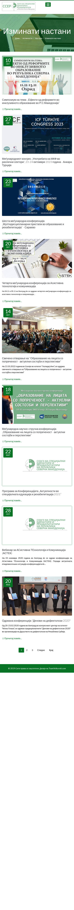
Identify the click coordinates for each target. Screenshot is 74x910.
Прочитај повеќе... (12, 109)
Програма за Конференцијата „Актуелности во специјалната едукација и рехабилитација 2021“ (31, 492)
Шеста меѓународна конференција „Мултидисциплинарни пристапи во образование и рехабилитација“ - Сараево (33, 224)
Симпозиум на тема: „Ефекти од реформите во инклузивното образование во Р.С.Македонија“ (31, 101)
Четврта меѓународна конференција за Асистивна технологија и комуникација (32, 284)
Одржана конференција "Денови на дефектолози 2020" (36, 620)
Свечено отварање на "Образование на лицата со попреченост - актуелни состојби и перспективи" (32, 360)
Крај (51, 650)
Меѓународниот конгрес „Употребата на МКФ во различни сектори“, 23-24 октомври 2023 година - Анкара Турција (37, 162)
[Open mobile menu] (48, 4)
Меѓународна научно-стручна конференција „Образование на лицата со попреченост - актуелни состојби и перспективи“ (33, 432)
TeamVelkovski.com (57, 668)
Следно (41, 650)
